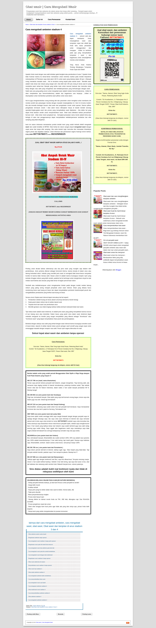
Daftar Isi (39, 19)
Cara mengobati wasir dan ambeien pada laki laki (41, 548)
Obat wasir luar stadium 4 (35, 568)
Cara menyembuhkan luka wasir (36, 579)
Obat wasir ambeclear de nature (36, 561)
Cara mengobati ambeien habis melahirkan (39, 575)
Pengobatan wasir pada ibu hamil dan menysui (40, 544)
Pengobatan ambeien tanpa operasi (37, 537)
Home (28, 19)
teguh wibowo (36, 605)
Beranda (60, 614)
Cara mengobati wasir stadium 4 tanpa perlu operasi (42, 541)
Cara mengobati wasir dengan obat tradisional (40, 555)
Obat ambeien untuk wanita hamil (37, 534)
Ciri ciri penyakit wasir (110, 240)
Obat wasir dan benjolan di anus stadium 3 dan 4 (42, 24)
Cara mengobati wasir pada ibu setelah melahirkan (41, 551)
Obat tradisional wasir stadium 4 (36, 589)
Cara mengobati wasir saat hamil (37, 582)
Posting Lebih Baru (33, 614)
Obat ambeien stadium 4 (34, 596)
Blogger (118, 270)
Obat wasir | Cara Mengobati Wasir (51, 6)
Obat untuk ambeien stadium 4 (36, 572)
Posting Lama (86, 614)
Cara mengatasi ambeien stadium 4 (37, 586)
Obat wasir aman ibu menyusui (114, 252)
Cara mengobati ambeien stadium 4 (44, 29)
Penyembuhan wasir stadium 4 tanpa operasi (40, 565)
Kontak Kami (70, 19)
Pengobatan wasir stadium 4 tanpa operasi (39, 558)
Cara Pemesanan (54, 19)
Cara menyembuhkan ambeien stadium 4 (39, 593)
